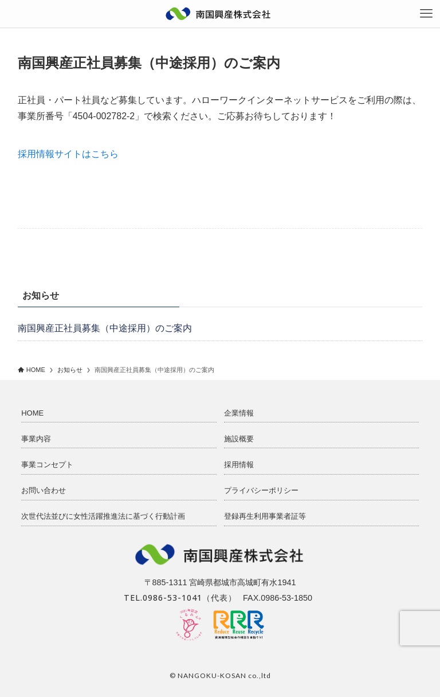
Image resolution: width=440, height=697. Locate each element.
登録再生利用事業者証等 (265, 516)
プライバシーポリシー (261, 490)
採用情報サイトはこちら (68, 154)
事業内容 (36, 438)
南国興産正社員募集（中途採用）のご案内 (105, 328)
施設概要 (239, 438)
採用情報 (239, 464)
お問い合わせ (43, 490)
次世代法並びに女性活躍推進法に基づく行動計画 (103, 516)
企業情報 (239, 413)
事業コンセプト (47, 464)
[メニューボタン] (426, 14)
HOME (32, 413)
